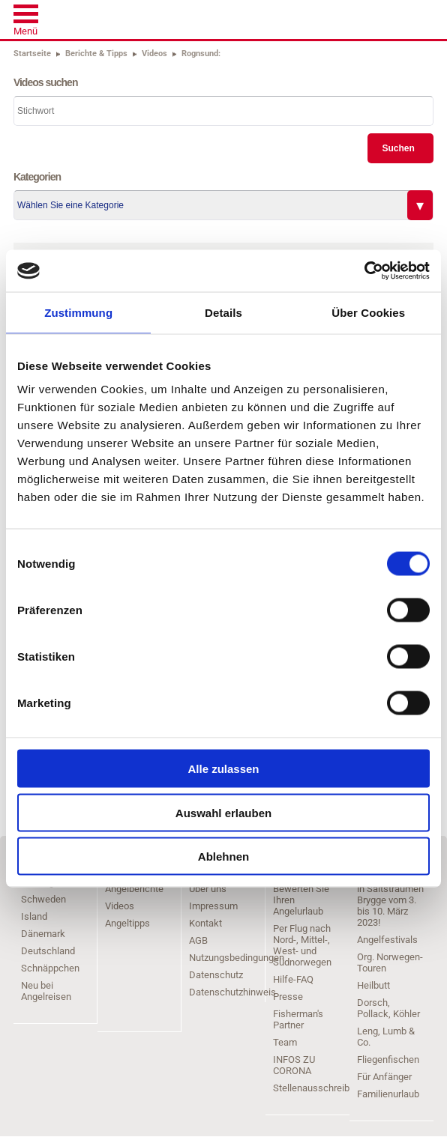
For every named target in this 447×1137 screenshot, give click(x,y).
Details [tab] (223, 312)
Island (34, 916)
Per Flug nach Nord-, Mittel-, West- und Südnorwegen (302, 945)
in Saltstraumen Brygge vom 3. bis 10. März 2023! (390, 905)
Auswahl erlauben (224, 812)
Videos (119, 906)
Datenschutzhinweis (232, 992)
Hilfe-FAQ (293, 979)
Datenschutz (216, 974)
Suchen (398, 148)
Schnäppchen (50, 968)
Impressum (213, 906)
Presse (288, 996)
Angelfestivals (387, 939)
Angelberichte (134, 888)
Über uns (207, 888)
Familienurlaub (388, 1094)
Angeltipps (127, 923)
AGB (198, 940)
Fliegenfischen (388, 1059)
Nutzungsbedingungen (236, 957)
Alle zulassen (223, 768)
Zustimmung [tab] (78, 312)
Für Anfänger (384, 1076)
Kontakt (205, 923)
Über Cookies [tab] (368, 312)
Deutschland (48, 950)
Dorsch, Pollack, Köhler (388, 1008)
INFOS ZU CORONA (294, 1065)
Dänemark (43, 933)
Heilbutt (373, 985)
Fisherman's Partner (298, 1019)
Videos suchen (46, 82)
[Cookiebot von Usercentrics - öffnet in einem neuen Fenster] (364, 271)
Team (285, 1042)
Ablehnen (223, 856)
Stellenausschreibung (319, 1088)
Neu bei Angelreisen (46, 991)
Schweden (43, 899)
